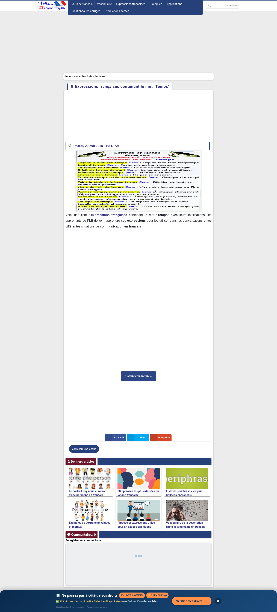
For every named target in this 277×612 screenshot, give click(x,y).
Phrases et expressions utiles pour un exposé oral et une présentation (136, 526)
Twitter (137, 437)
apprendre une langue (84, 449)
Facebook (115, 437)
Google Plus (160, 437)
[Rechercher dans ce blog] (222, 5)
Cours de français (81, 4)
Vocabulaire (104, 4)
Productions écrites (117, 11)
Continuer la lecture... (138, 375)
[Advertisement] (138, 46)
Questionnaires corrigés (85, 11)
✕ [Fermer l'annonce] (218, 601)
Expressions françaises (130, 4)
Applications (174, 4)
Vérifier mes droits (191, 601)
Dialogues (156, 4)
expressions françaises (109, 215)
